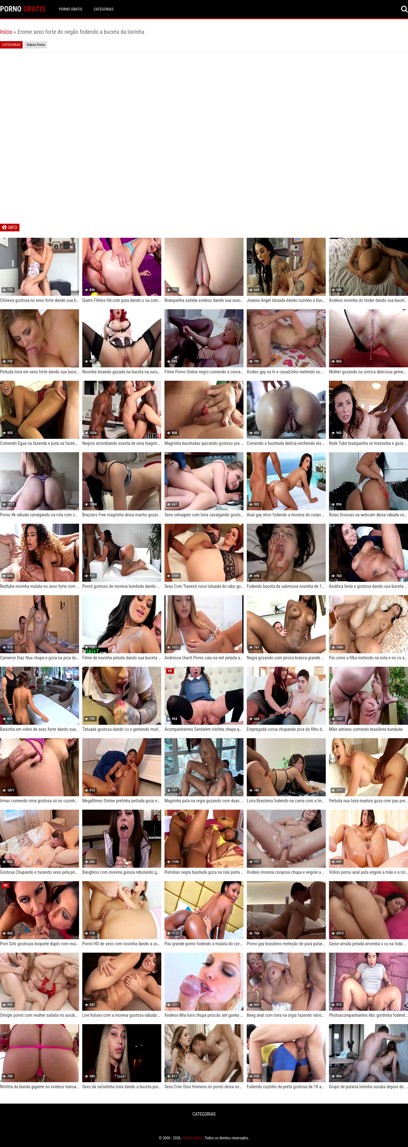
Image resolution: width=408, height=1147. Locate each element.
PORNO (22, 9)
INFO (12, 227)
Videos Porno (35, 45)
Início (6, 31)
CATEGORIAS (103, 9)
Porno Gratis (70, 9)
